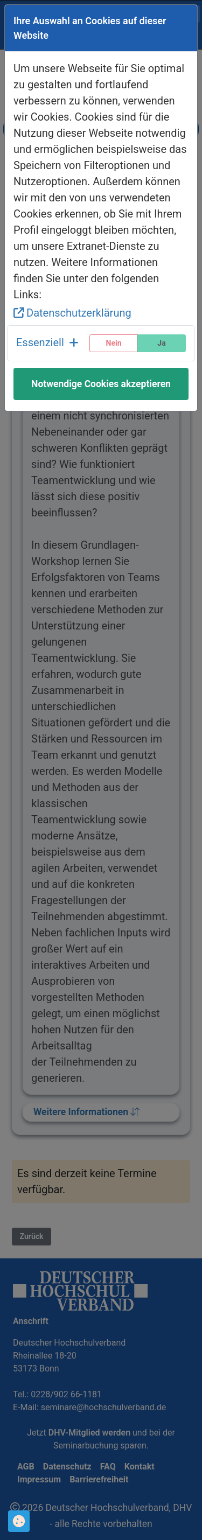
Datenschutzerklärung (72, 312)
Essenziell (47, 342)
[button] (47, 343)
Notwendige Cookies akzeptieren (101, 384)
